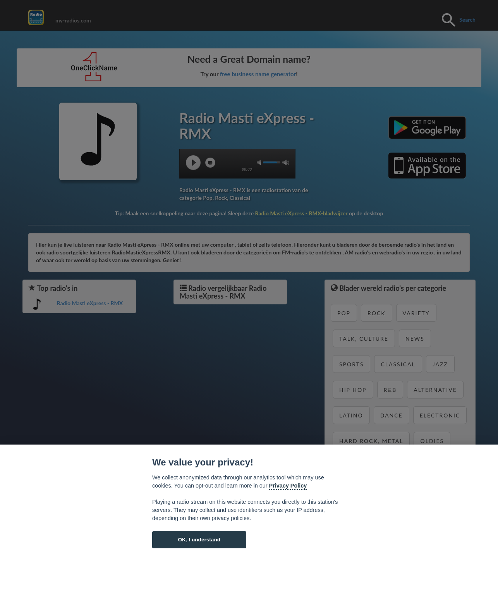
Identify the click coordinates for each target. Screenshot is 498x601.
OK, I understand (199, 540)
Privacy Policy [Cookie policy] (288, 486)
